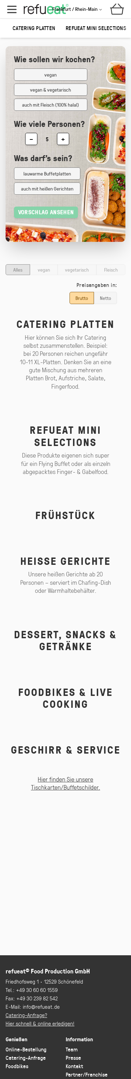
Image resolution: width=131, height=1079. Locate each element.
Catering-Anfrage (26, 1057)
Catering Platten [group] (34, 27)
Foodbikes (17, 1066)
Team (72, 1049)
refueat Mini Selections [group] (96, 27)
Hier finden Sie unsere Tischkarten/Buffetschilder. (65, 783)
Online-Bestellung (26, 1049)
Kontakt (74, 1066)
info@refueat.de (41, 1006)
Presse (73, 1057)
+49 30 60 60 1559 (37, 989)
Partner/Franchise (87, 1074)
